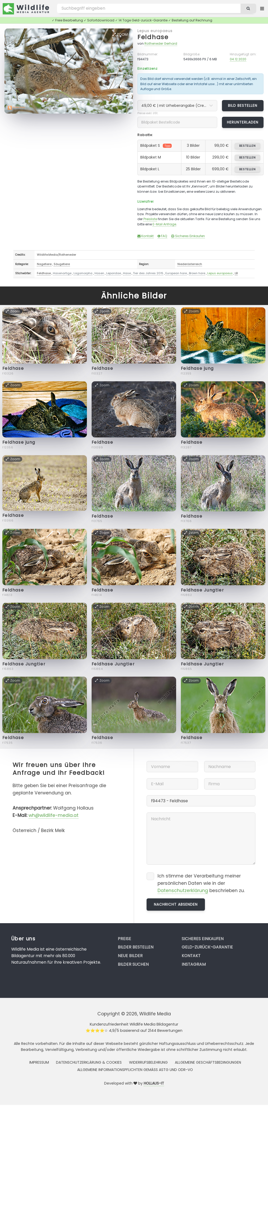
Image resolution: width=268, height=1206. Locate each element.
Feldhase (153, 37)
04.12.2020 (238, 59)
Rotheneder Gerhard (160, 43)
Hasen (99, 273)
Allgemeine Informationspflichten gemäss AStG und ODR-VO (135, 1069)
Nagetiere (44, 264)
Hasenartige (62, 273)
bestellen (247, 146)
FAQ (162, 236)
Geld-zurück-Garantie (207, 947)
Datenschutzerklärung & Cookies (89, 1062)
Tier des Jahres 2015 (148, 273)
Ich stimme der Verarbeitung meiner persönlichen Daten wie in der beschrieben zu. (201, 883)
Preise (124, 938)
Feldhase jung (197, 368)
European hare (176, 273)
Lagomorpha (83, 273)
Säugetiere (62, 264)
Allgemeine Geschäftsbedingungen (208, 1062)
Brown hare (197, 273)
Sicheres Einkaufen (188, 236)
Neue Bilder (130, 955)
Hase (127, 273)
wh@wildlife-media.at (54, 815)
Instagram (194, 964)
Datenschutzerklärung (183, 890)
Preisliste (150, 219)
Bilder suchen (133, 964)
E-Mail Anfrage (164, 224)
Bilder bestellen (135, 947)
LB (236, 273)
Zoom (120, 34)
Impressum (39, 1062)
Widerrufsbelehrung (148, 1062)
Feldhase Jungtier (202, 590)
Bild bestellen (243, 105)
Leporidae (113, 273)
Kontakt (145, 236)
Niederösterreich (189, 264)
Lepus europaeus (155, 30)
